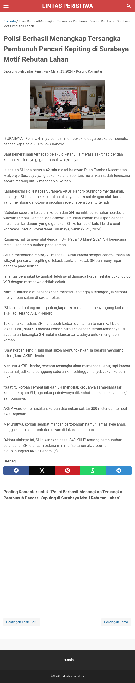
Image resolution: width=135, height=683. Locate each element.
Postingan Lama (116, 622)
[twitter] (42, 470)
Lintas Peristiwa (67, 6)
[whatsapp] (93, 470)
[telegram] (119, 470)
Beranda (67, 660)
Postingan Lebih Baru (21, 622)
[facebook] (16, 470)
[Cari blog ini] (129, 6)
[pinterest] (67, 470)
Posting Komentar (89, 71)
